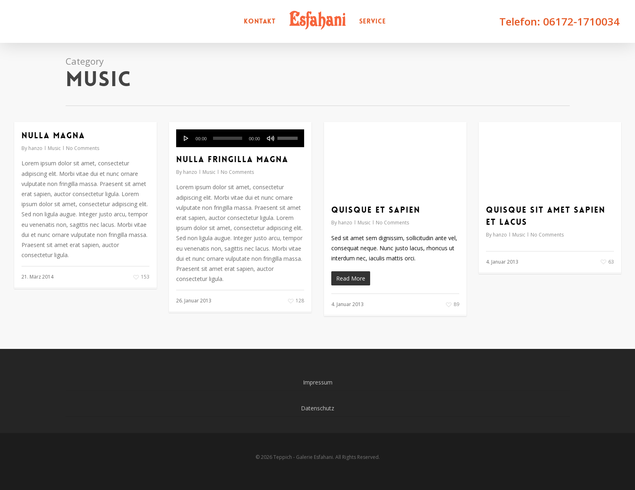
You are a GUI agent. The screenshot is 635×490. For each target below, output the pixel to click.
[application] (240, 138)
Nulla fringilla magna (232, 159)
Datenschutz (317, 408)
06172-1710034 (581, 21)
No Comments (82, 148)
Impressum (317, 382)
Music (54, 148)
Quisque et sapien (375, 210)
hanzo (35, 148)
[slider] (227, 138)
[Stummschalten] (270, 138)
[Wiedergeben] (186, 138)
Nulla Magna (53, 135)
